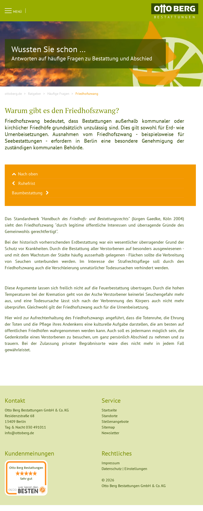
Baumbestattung (27, 198)
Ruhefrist (26, 189)
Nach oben (28, 179)
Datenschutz (113, 499)
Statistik (39, 463)
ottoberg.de (13, 99)
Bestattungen (175, 17)
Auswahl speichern (80, 476)
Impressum (88, 499)
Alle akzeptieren (125, 476)
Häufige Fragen (58, 99)
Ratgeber (34, 99)
